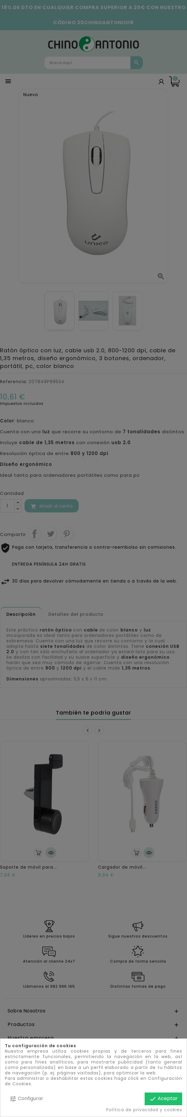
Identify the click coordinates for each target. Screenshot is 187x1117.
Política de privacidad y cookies (144, 1109)
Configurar (26, 1098)
